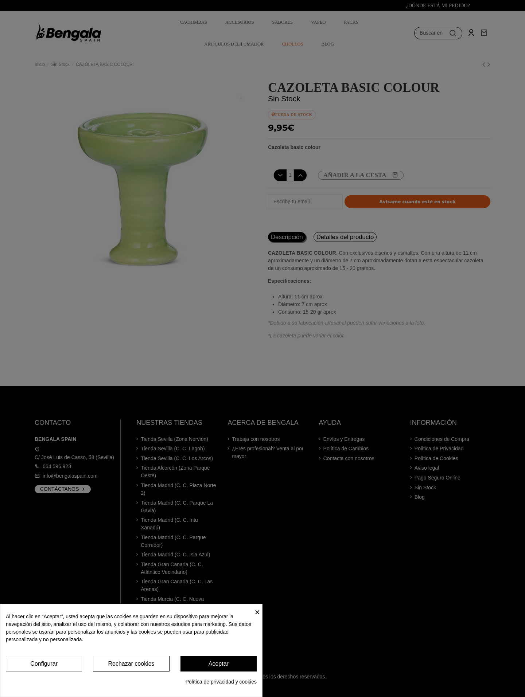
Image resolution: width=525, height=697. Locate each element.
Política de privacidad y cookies (221, 682)
